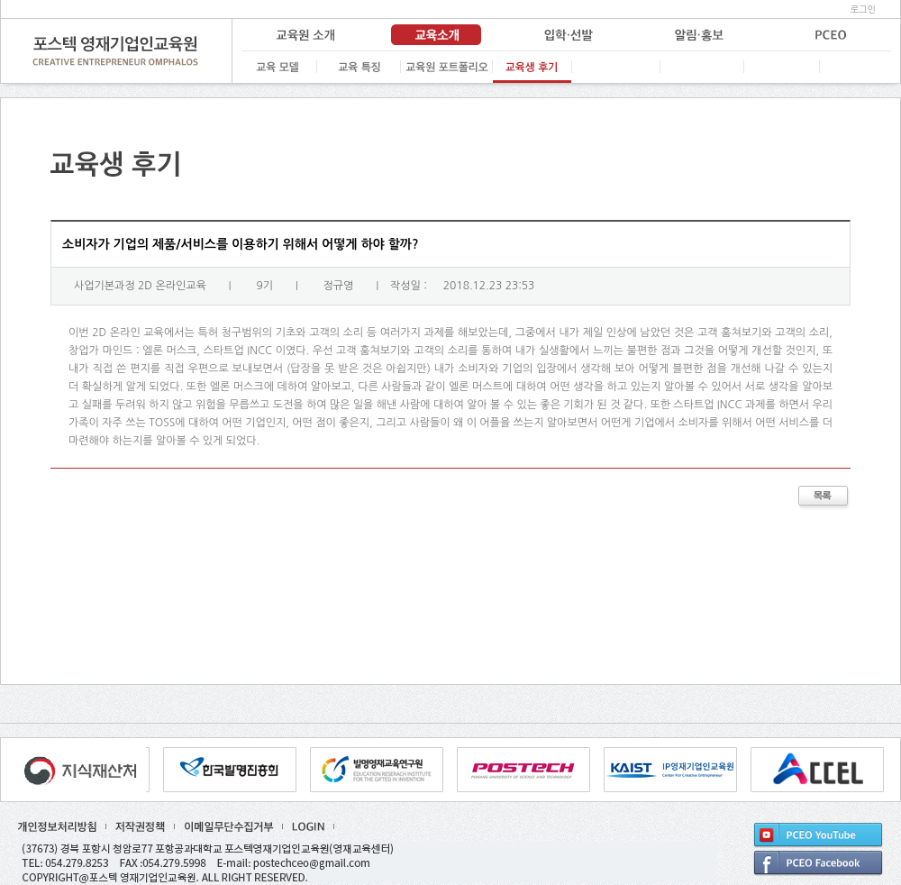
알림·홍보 (697, 34)
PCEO (828, 34)
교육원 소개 (305, 34)
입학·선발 (567, 34)
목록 (824, 498)
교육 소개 (436, 34)
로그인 (863, 9)
